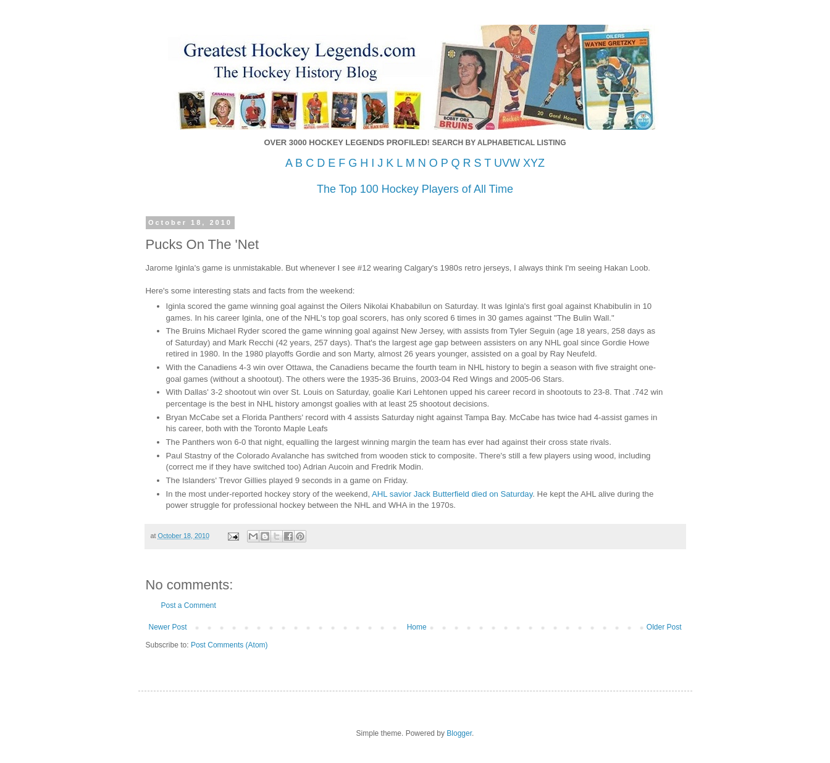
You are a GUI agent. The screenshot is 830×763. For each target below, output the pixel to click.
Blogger (459, 733)
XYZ (534, 163)
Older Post (664, 627)
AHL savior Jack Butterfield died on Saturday (452, 494)
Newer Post (168, 627)
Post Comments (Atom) (229, 645)
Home (417, 627)
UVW (507, 163)
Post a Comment (188, 605)
